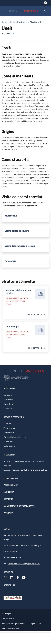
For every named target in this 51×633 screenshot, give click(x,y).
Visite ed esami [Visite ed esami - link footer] (10, 428)
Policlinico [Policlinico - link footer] (9, 388)
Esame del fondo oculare (17, 230)
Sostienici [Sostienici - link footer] (8, 498)
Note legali (6, 613)
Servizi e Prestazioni (18, 22)
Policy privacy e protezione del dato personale (21, 623)
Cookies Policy (8, 618)
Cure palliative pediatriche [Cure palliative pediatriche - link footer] (15, 437)
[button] (45, 10)
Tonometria (10, 261)
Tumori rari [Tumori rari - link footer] (8, 441)
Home (4, 22)
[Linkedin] (12, 577)
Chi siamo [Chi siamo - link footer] (8, 394)
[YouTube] (24, 577)
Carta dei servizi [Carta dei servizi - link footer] (10, 403)
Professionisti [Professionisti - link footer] (11, 484)
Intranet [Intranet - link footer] (8, 513)
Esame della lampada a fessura (20, 246)
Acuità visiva (11, 215)
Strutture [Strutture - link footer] (8, 408)
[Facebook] (18, 577)
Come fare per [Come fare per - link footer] (11, 478)
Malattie (33, 22)
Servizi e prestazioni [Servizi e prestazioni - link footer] (14, 417)
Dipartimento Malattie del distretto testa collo (17, 301)
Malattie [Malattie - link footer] (7, 423)
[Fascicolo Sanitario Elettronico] (13, 597)
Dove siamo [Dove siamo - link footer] (8, 399)
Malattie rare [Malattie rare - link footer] (9, 446)
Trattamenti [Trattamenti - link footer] (9, 432)
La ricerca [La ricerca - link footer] (9, 491)
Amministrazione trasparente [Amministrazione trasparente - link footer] (19, 506)
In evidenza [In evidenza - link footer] (9, 454)
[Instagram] (6, 577)
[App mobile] (6, 590)
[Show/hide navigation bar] (4, 10)
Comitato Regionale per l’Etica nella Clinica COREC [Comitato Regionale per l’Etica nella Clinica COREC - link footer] (25, 469)
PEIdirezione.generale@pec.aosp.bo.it (24, 563)
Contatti (8, 528)
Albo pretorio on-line (10, 628)
